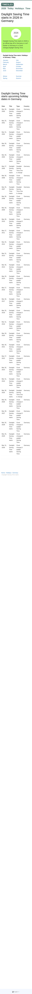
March (5, 64)
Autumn (18, 78)
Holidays (19, 8)
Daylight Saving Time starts (12, 55)
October (18, 66)
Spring (5, 78)
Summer (19, 76)
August (18, 62)
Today (11, 8)
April (4, 66)
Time (27, 8)
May (4, 68)
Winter (5, 76)
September (19, 64)
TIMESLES (7, 4)
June (4, 70)
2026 (3, 8)
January (5, 60)
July (17, 60)
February (6, 62)
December (19, 70)
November (19, 68)
